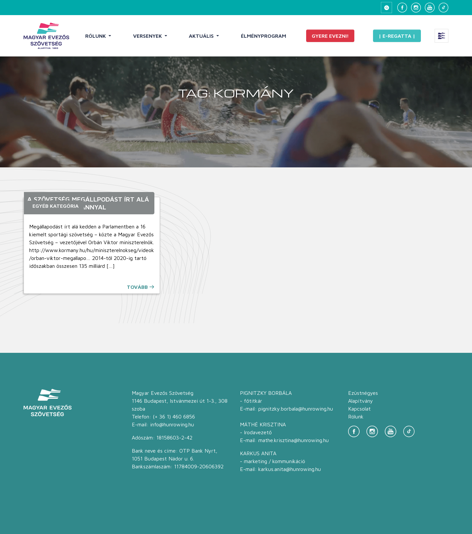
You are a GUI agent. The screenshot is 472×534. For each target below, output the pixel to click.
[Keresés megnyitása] (386, 7)
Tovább (137, 287)
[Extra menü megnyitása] (441, 36)
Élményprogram (263, 36)
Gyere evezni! (330, 36)
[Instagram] (416, 7)
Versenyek (148, 36)
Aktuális (202, 36)
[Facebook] (402, 7)
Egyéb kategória (55, 206)
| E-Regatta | (397, 36)
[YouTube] (430, 7)
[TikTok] (443, 7)
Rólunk (96, 36)
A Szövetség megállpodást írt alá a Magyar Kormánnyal (88, 203)
